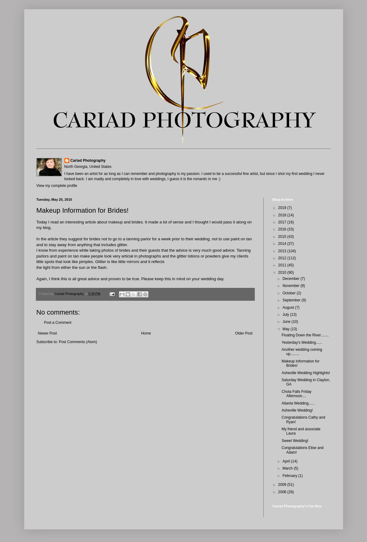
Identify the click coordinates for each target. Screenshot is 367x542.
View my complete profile (56, 186)
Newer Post (47, 333)
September (291, 300)
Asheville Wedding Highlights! (305, 373)
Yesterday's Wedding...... (301, 342)
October (289, 293)
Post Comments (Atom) (78, 342)
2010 (282, 272)
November (291, 286)
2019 (282, 208)
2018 (282, 215)
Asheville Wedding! (297, 410)
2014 (282, 244)
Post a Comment (57, 322)
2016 (282, 229)
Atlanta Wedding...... (298, 403)
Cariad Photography (88, 160)
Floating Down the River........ (305, 335)
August (288, 307)
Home (146, 333)
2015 (282, 236)
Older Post (244, 333)
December (291, 279)
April (286, 461)
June (286, 321)
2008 (282, 492)
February (290, 476)
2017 (282, 222)
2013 (282, 251)
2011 (282, 265)
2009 (282, 484)
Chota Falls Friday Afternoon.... (296, 393)
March (288, 468)
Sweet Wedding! (294, 441)
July (286, 314)
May (286, 329)
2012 (282, 258)
